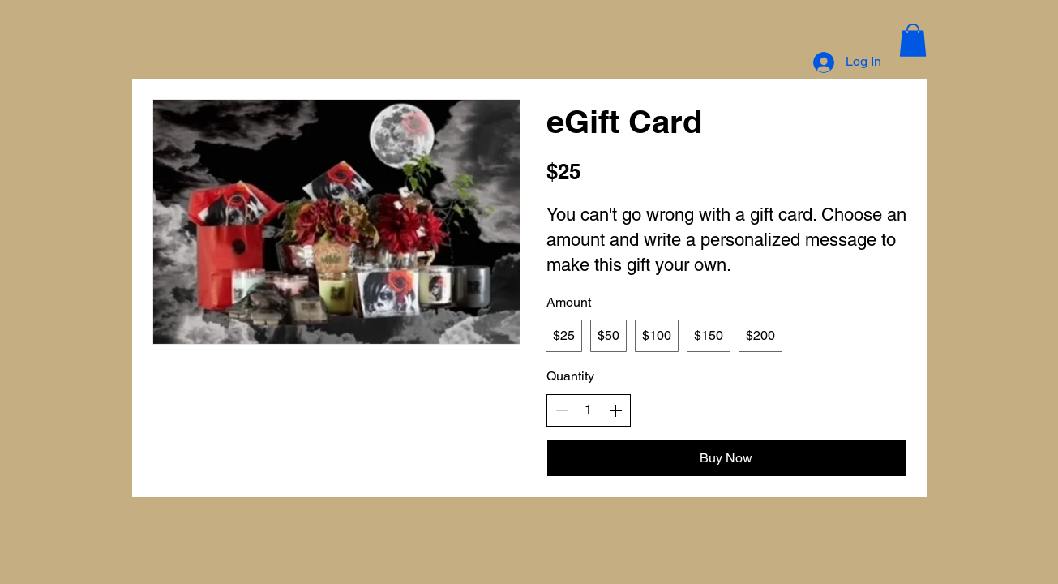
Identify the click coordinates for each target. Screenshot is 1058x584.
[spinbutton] (589, 410)
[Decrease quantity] (562, 410)
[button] (913, 40)
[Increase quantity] (615, 410)
